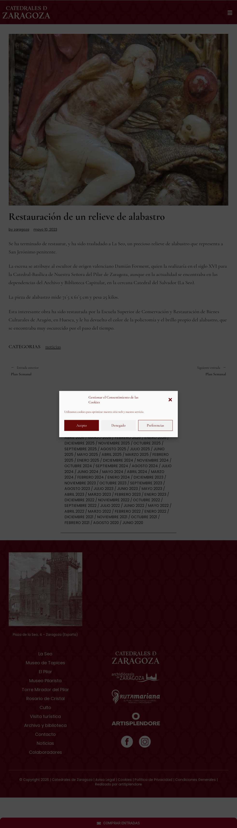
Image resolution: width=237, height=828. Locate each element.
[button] (170, 399)
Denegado (118, 425)
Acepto (82, 425)
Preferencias (155, 425)
